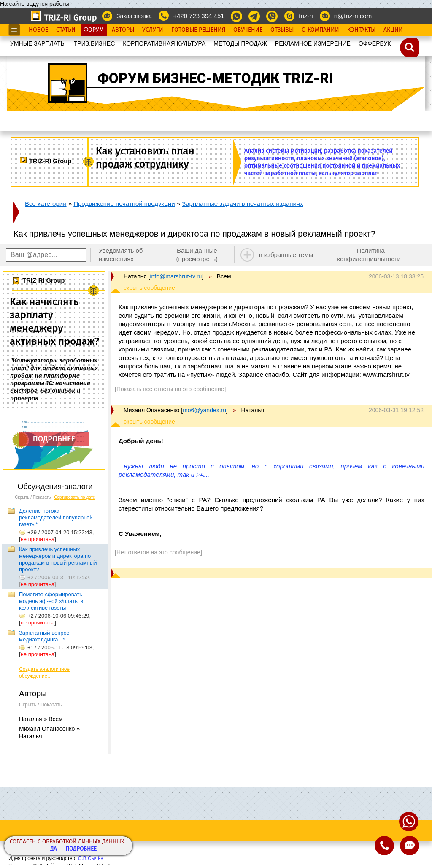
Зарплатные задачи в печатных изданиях (242, 203)
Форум (94, 30)
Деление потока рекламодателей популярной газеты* (56, 517)
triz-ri (306, 15)
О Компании (320, 30)
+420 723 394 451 (198, 15)
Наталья (135, 276)
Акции (393, 30)
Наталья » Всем (41, 719)
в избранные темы (286, 254)
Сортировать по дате (74, 497)
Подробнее (81, 849)
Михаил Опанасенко (151, 410)
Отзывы (282, 30)
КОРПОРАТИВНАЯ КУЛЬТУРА (164, 43)
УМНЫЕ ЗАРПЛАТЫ (38, 43)
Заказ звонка (134, 16)
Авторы (123, 30)
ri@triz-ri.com (353, 15)
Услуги (152, 30)
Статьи (66, 30)
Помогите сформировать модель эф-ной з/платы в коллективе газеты (51, 601)
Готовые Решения (198, 30)
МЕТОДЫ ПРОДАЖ (240, 43)
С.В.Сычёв (90, 858)
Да (53, 849)
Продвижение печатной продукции (124, 203)
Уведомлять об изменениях (121, 254)
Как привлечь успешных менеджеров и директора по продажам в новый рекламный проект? (58, 559)
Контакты (361, 30)
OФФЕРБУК (375, 43)
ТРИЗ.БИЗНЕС (94, 43)
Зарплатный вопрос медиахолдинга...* (44, 636)
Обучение (247, 30)
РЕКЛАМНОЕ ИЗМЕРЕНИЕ (313, 43)
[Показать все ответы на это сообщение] (170, 389)
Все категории (46, 203)
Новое (38, 30)
